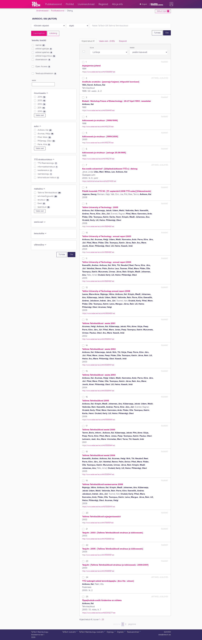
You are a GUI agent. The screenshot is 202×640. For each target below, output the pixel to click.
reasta (132, 48)
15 (87, 371)
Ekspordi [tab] (123, 41)
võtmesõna (40, 245)
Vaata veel (40, 115)
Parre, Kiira (44, 144)
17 (86, 426)
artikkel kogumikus (45, 56)
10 (87, 232)
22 (87, 545)
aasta (34, 80)
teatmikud (44, 207)
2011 (41, 108)
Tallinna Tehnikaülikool (49, 192)
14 (87, 345)
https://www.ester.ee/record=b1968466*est (98, 313)
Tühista (157, 33)
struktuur (43, 200)
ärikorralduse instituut (48, 177)
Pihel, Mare (44, 137)
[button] (170, 4)
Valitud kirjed (163, 11)
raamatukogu (45, 174)
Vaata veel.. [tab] (107, 41)
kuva (92, 48)
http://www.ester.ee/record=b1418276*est (97, 126)
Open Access (42, 66)
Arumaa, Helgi (46, 133)
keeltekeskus (45, 170)
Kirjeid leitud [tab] (88, 41)
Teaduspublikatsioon (46, 73)
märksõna (39, 189)
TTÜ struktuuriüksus (44, 159)
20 (87, 513)
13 (87, 319)
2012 (42, 104)
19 (87, 480)
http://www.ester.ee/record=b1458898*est (98, 539)
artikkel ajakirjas (43, 49)
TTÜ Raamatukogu (47, 163)
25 (87, 596)
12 (87, 287)
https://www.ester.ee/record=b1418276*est (98, 159)
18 (87, 451)
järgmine (132, 624)
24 (87, 577)
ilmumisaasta (41, 93)
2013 (42, 100)
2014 (42, 97)
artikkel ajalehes (44, 52)
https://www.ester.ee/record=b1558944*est (98, 420)
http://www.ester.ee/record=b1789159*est (97, 523)
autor (37, 126)
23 (87, 561)
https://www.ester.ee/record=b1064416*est (98, 110)
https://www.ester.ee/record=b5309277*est (98, 613)
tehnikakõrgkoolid (47, 196)
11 (86, 258)
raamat (40, 45)
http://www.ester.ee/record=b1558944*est (98, 339)
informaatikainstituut (48, 167)
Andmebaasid (42, 11)
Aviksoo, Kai (45, 130)
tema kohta (40, 233)
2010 (42, 111)
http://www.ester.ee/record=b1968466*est (98, 226)
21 (87, 529)
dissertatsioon (43, 59)
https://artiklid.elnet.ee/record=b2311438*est (99, 181)
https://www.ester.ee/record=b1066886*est (98, 72)
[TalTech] (36, 4)
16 (87, 397)
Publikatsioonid (57, 11)
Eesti (42, 203)
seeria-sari (40, 222)
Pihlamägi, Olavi (46, 141)
